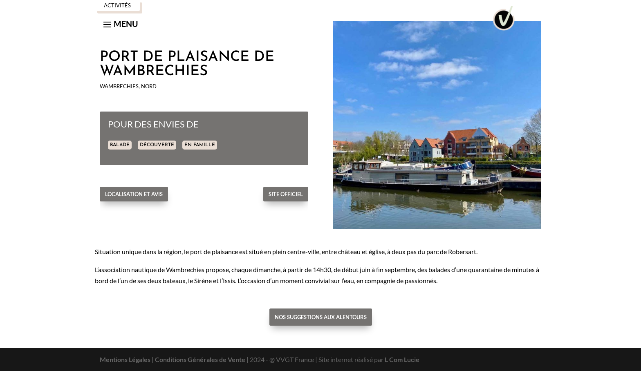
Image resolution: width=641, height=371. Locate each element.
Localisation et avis (134, 194)
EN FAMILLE (199, 145)
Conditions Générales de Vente (200, 359)
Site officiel (286, 194)
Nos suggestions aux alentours (321, 317)
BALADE (120, 145)
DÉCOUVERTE (157, 145)
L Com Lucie (402, 359)
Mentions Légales (125, 359)
